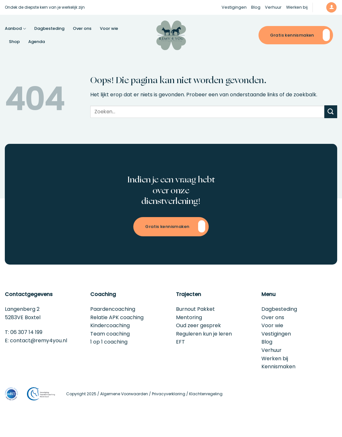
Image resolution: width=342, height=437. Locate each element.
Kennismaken (278, 366)
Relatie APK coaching (117, 317)
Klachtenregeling (206, 394)
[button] (319, 7)
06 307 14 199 (26, 332)
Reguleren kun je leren (204, 333)
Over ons (82, 28)
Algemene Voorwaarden (124, 394)
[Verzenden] (330, 111)
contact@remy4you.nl (38, 340)
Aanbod (15, 29)
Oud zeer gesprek (198, 325)
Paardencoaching (112, 309)
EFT (180, 341)
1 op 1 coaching (108, 341)
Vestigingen (234, 7)
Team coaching (110, 333)
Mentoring (189, 317)
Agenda (36, 41)
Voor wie (109, 28)
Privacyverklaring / (170, 394)
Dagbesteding (49, 28)
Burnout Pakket (195, 309)
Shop (14, 41)
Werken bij (297, 7)
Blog (255, 7)
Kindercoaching (110, 325)
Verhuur (273, 7)
